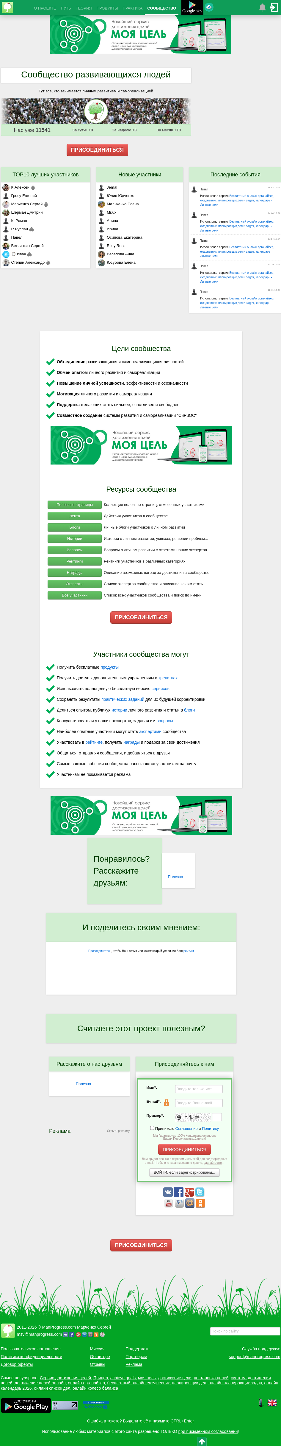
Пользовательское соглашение (31, 1348)
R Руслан (15, 229)
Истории (74, 538)
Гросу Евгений (19, 195)
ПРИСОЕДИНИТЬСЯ (97, 150)
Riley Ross (111, 245)
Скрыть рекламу (118, 1131)
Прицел (100, 1377)
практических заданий (122, 699)
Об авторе (100, 1356)
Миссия (97, 1348)
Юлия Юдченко (116, 195)
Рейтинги (75, 561)
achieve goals (123, 1377)
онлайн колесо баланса (95, 1388)
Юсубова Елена (116, 262)
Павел (12, 237)
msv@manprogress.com (39, 1334)
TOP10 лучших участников (45, 175)
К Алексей (16, 187)
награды (131, 742)
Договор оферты (17, 1364)
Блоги (74, 527)
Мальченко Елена (118, 204)
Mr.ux (107, 212)
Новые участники (139, 175)
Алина (108, 220)
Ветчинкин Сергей (23, 245)
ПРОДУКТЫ (107, 8)
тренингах (168, 677)
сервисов (160, 688)
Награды (75, 572)
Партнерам (136, 1356)
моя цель (147, 1377)
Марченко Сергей (22, 204)
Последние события (235, 175)
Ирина (108, 229)
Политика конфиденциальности (31, 1356)
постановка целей (211, 1377)
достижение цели (174, 1377)
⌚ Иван (14, 254)
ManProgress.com (59, 1327)
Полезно (175, 877)
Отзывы (97, 1364)
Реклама (134, 1364)
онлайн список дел (52, 1388)
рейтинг (188, 951)
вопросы (164, 720)
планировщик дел (189, 1382)
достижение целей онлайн (40, 1382)
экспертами (150, 731)
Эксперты (74, 584)
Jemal (107, 187)
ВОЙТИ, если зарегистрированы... (184, 1172)
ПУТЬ (66, 8)
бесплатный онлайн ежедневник (138, 1382)
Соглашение (186, 1128)
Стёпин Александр (23, 262)
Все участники (74, 595)
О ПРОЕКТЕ (45, 8)
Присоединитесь (99, 951)
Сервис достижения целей (65, 1377)
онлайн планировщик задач (235, 1382)
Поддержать (138, 1348)
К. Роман (14, 220)
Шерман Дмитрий (22, 212)
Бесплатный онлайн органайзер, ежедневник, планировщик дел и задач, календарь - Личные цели (237, 200)
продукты (110, 667)
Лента (74, 516)
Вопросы (75, 550)
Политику (210, 1128)
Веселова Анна (116, 254)
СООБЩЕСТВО (161, 8)
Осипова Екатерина (120, 237)
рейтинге (94, 742)
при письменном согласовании (208, 1431)
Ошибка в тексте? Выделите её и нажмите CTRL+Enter (140, 1421)
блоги (189, 710)
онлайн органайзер (86, 1382)
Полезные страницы (74, 504)
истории (119, 710)
